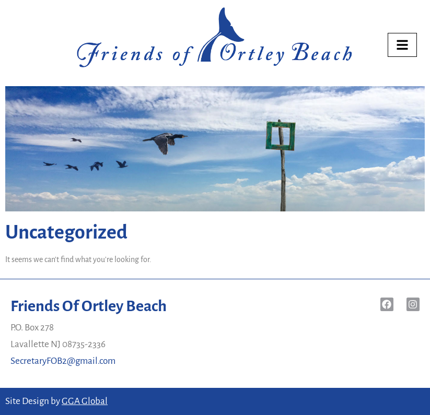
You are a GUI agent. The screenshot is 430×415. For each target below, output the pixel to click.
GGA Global (85, 401)
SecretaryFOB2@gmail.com (62, 361)
